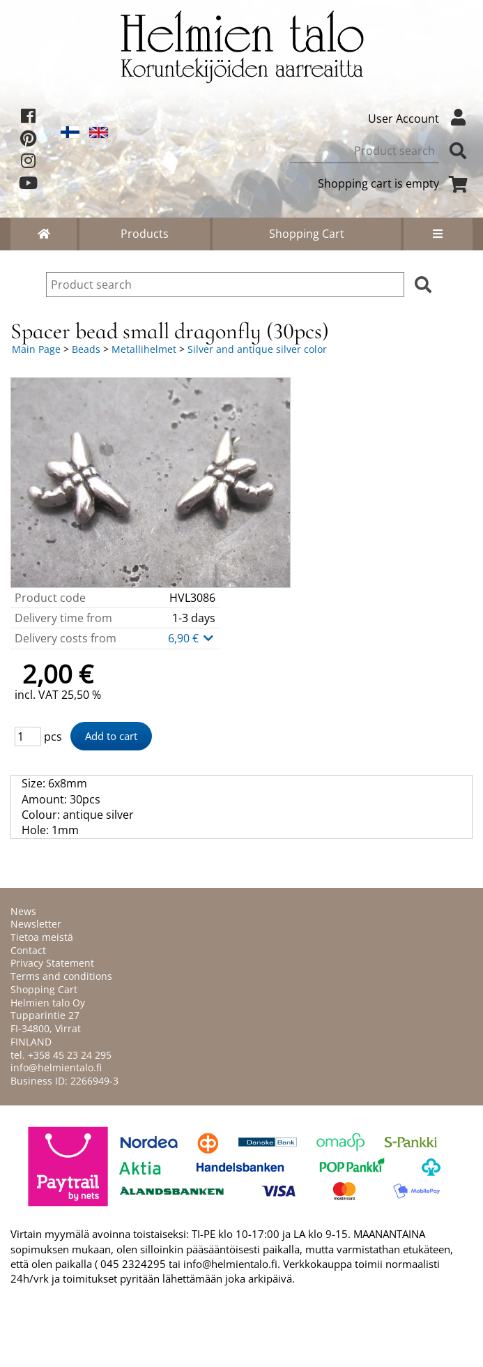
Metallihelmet (144, 349)
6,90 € (191, 638)
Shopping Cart (306, 233)
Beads (86, 349)
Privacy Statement (52, 962)
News (23, 911)
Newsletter (35, 923)
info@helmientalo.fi (56, 1067)
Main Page (36, 349)
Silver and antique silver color (257, 349)
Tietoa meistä (41, 937)
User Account (420, 118)
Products (145, 233)
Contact (28, 950)
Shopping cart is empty (395, 183)
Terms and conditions (61, 976)
